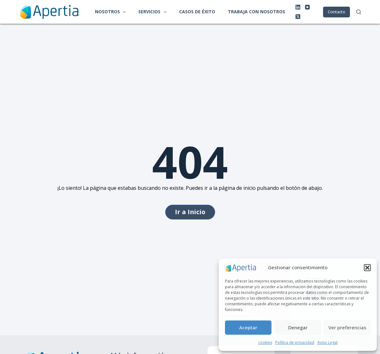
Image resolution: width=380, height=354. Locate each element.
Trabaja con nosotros (256, 12)
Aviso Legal (327, 342)
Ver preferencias (347, 327)
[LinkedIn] (298, 7)
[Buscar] (358, 11)
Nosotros (111, 12)
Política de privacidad (294, 342)
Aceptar (248, 327)
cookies (265, 342)
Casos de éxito (197, 12)
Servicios (153, 12)
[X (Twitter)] (298, 16)
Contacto (336, 12)
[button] (367, 267)
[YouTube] (307, 7)
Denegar (298, 327)
